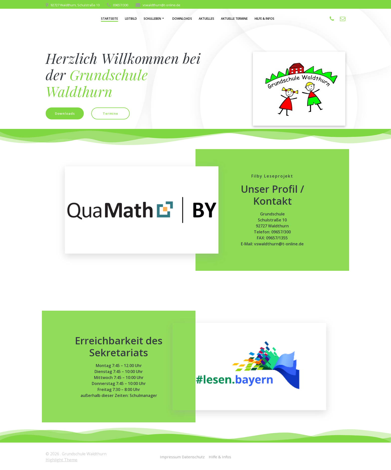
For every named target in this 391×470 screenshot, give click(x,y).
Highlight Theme (61, 460)
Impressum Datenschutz (182, 457)
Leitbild (131, 18)
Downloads (182, 18)
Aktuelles (206, 18)
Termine (113, 113)
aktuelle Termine (234, 18)
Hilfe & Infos (264, 18)
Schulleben (152, 18)
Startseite (109, 18)
